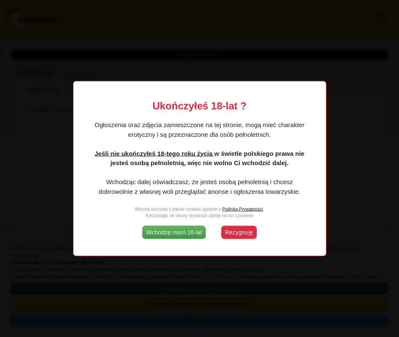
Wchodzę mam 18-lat (174, 232)
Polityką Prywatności (242, 208)
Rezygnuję (239, 232)
